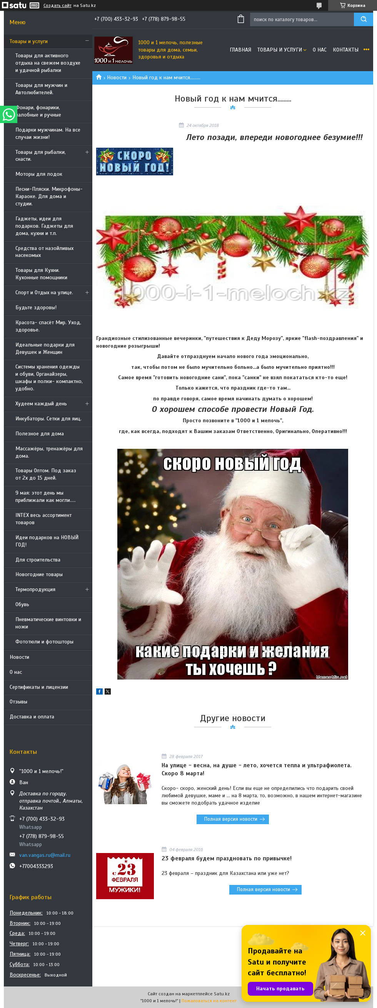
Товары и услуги (29, 41)
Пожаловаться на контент (209, 1000)
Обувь (22, 604)
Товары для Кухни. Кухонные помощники (41, 274)
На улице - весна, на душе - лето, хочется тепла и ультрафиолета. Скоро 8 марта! (257, 769)
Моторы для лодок (38, 174)
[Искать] (363, 19)
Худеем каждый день (41, 403)
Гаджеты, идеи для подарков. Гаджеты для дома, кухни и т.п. (44, 226)
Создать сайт (57, 5)
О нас (16, 672)
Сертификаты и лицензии (39, 687)
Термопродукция (35, 589)
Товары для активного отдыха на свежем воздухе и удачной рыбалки (47, 62)
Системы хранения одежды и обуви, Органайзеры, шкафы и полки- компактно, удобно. (49, 377)
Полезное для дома (39, 433)
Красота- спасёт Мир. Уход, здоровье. (48, 326)
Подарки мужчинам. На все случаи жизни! (47, 133)
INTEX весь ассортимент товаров (43, 519)
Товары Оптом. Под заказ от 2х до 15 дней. (45, 474)
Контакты (346, 50)
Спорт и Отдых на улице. (44, 292)
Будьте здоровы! (36, 307)
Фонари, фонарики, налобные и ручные (38, 111)
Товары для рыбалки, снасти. (40, 156)
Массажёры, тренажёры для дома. (49, 452)
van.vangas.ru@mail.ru (44, 855)
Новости (19, 657)
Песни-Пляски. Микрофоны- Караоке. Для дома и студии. (49, 196)
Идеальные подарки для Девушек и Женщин (45, 348)
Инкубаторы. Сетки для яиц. (48, 418)
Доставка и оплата (32, 716)
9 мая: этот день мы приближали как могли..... (45, 496)
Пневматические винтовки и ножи (48, 623)
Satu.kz (222, 993)
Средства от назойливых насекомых (44, 252)
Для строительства (37, 559)
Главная (240, 50)
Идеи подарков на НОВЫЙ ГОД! (46, 541)
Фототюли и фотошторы (44, 641)
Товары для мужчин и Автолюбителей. (41, 89)
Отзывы (18, 701)
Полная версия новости (230, 819)
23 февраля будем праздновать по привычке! (227, 858)
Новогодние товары (39, 574)
